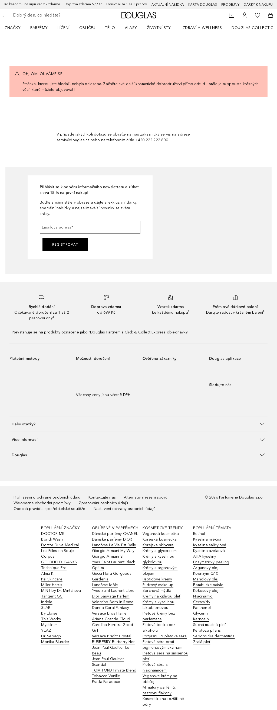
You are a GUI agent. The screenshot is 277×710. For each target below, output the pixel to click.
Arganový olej (205, 568)
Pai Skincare (51, 579)
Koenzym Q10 (205, 573)
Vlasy (131, 27)
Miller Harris (51, 585)
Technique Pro (54, 568)
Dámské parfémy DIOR (112, 539)
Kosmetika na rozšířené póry (163, 701)
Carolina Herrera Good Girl (112, 627)
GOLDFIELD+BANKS (59, 562)
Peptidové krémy (157, 579)
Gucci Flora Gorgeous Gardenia (111, 576)
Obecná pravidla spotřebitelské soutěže (49, 508)
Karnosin (201, 619)
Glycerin (200, 613)
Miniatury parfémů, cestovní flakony (159, 690)
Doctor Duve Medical (60, 545)
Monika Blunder (55, 642)
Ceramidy (201, 602)
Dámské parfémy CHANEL (115, 533)
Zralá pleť (201, 642)
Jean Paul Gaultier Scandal (108, 662)
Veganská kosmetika (161, 533)
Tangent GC (51, 596)
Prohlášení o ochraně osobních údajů (47, 497)
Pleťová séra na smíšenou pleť (165, 656)
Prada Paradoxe (106, 681)
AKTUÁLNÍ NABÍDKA (167, 5)
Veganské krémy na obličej (160, 679)
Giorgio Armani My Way (113, 550)
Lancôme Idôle (105, 585)
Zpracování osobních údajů (103, 503)
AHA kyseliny (204, 556)
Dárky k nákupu (258, 5)
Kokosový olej (205, 590)
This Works (51, 619)
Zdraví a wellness (202, 27)
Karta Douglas (202, 5)
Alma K (47, 573)
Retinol (199, 533)
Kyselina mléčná (207, 539)
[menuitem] (16, 27)
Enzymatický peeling (211, 562)
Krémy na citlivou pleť (161, 596)
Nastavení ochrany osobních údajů (125, 508)
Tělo (110, 27)
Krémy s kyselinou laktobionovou (158, 605)
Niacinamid (203, 596)
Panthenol (202, 607)
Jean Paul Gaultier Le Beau (110, 650)
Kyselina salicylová (209, 545)
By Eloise (49, 613)
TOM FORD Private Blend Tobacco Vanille (114, 673)
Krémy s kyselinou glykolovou (158, 559)
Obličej (87, 27)
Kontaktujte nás (102, 497)
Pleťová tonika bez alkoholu (159, 627)
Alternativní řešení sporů (145, 497)
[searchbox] (51, 15)
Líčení (64, 27)
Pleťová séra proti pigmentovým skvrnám (162, 645)
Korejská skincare (158, 545)
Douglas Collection (254, 27)
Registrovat (65, 244)
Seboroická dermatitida (214, 636)
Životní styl (160, 27)
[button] (138, 424)
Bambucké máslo (208, 585)
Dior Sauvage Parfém (111, 596)
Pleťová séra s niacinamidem (155, 667)
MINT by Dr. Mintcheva (61, 590)
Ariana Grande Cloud (111, 619)
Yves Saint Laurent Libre (113, 590)
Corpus (47, 556)
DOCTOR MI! (52, 533)
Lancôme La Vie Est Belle (114, 545)
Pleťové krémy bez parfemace (159, 616)
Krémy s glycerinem (160, 550)
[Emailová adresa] (90, 227)
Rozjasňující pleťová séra (165, 636)
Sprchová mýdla (157, 590)
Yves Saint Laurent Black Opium (113, 565)
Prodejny (230, 5)
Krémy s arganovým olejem (160, 571)
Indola (46, 602)
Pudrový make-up (158, 585)
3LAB (46, 607)
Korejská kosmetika (160, 539)
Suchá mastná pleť (209, 624)
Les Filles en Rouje (57, 550)
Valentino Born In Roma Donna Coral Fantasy (112, 605)
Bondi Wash (52, 539)
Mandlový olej (205, 579)
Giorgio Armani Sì (107, 556)
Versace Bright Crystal (111, 636)
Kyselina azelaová (209, 550)
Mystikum (49, 624)
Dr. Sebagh (51, 636)
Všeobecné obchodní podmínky (42, 503)
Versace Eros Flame (109, 613)
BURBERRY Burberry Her (113, 642)
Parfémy (39, 27)
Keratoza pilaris (207, 630)
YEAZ (46, 630)
